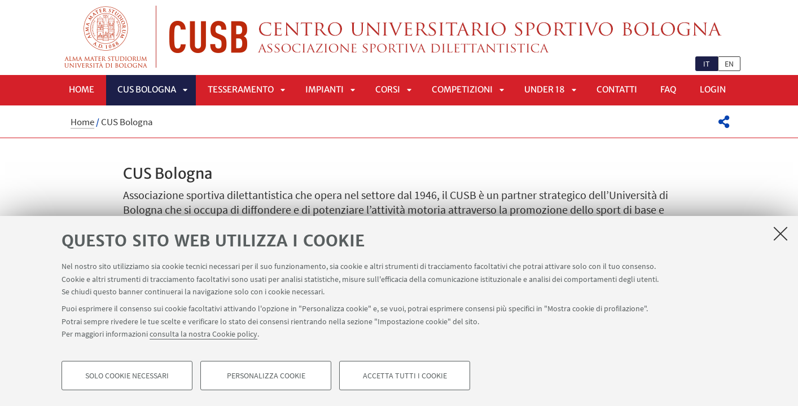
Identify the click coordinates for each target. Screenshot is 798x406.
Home (81, 89)
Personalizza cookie (266, 375)
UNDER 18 (544, 89)
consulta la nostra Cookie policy (203, 334)
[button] (724, 122)
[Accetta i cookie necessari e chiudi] (780, 233)
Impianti (324, 89)
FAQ (668, 89)
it (706, 64)
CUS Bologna (146, 89)
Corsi (387, 89)
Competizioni (462, 89)
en (729, 64)
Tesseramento (241, 89)
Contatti (617, 89)
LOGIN (713, 89)
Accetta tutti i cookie (405, 375)
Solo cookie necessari (127, 375)
